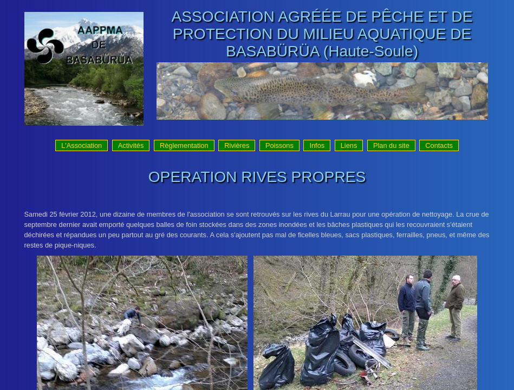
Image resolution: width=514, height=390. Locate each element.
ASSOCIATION (223, 16)
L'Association (81, 145)
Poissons (279, 145)
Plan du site (391, 145)
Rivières (236, 145)
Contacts (439, 145)
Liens (349, 145)
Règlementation (184, 145)
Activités (131, 145)
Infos (316, 145)
